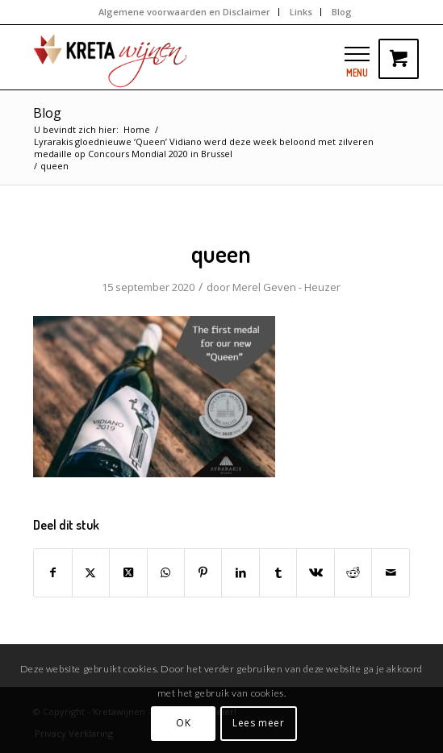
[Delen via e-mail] (390, 572)
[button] (357, 53)
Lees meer (258, 723)
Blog (342, 12)
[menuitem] (184, 12)
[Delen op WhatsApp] (166, 572)
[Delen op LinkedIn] (240, 572)
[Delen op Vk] (315, 572)
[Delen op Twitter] (91, 572)
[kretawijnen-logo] (183, 57)
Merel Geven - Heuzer (286, 287)
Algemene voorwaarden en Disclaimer (184, 12)
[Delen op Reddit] (353, 572)
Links (301, 12)
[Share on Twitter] (128, 572)
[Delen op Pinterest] (203, 572)
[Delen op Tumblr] (278, 572)
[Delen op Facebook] (52, 572)
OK (183, 723)
